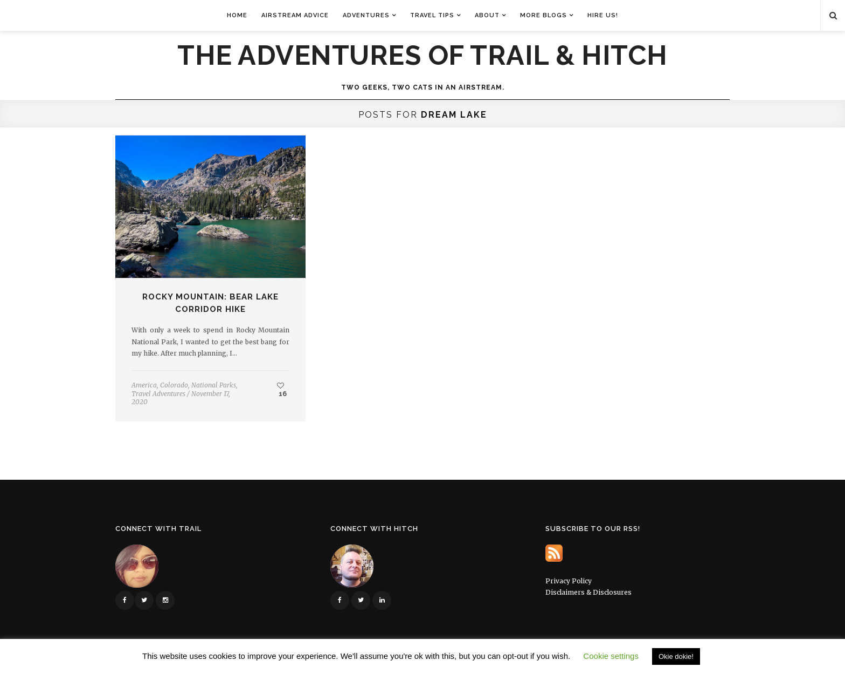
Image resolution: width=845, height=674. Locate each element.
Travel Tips (432, 15)
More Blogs (543, 15)
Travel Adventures (158, 394)
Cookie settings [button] (611, 656)
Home (237, 15)
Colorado (174, 385)
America (144, 385)
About (487, 15)
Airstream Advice (295, 15)
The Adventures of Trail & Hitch (422, 55)
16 (282, 389)
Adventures (366, 15)
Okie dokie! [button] (676, 656)
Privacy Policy (568, 581)
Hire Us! (602, 15)
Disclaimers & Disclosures (588, 592)
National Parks (213, 385)
